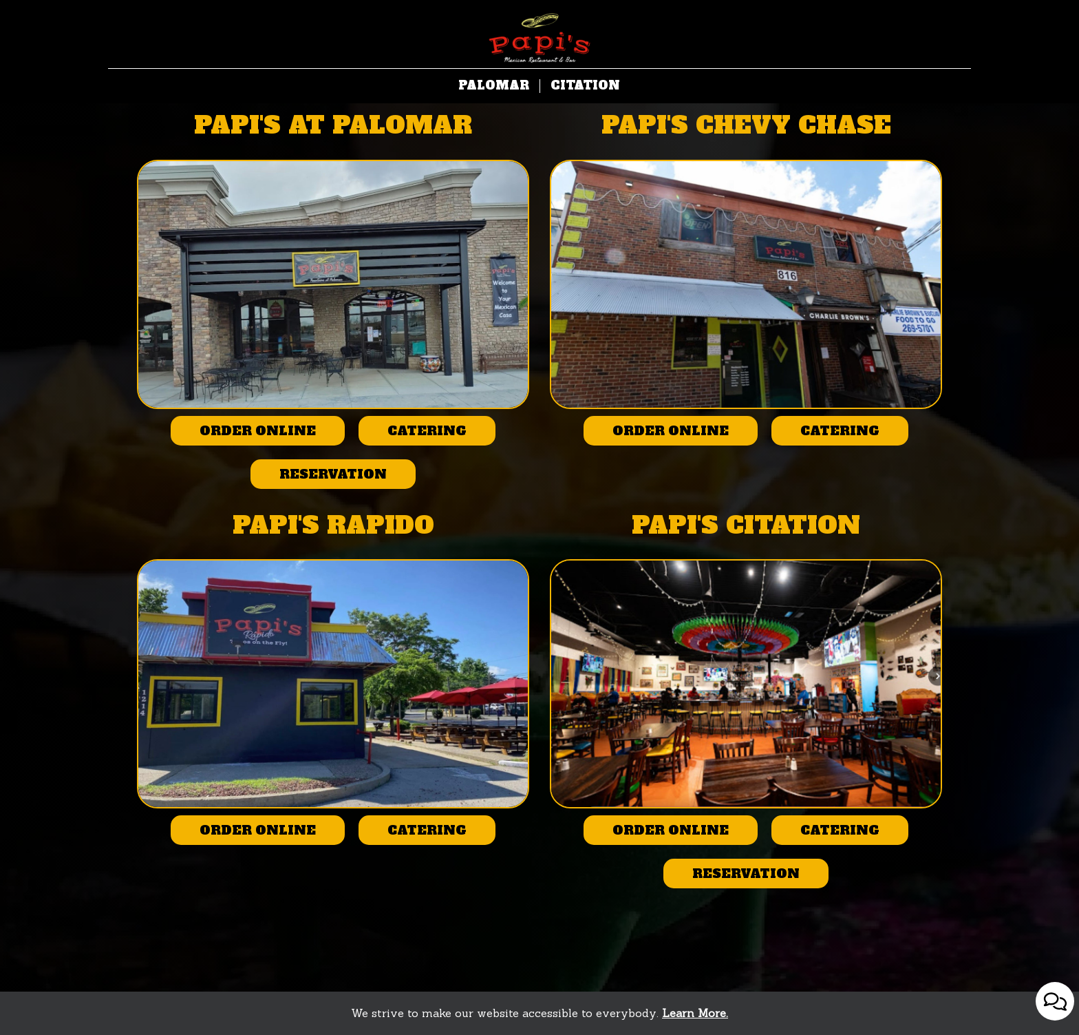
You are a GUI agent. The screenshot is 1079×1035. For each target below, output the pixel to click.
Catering (413, 434)
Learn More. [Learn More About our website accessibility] (695, 1013)
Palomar (493, 86)
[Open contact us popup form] (1055, 1001)
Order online (243, 434)
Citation (585, 86)
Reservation (318, 477)
